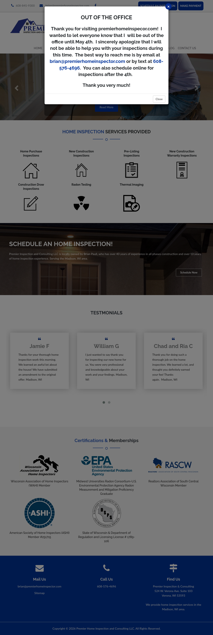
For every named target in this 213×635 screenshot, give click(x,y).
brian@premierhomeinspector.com (87, 61)
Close (159, 99)
